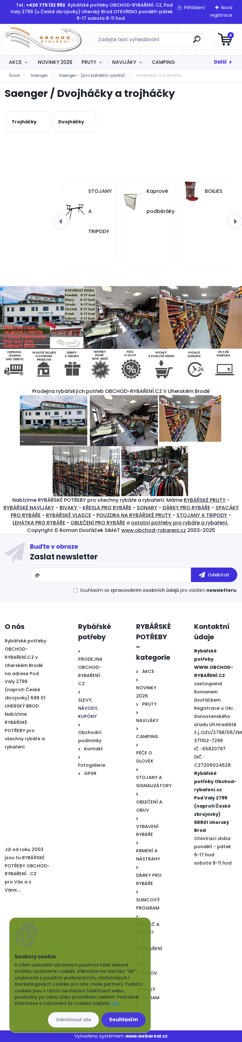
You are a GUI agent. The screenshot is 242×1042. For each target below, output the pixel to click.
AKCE (15, 62)
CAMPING (163, 62)
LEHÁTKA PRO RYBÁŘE (39, 522)
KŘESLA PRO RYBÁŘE (107, 507)
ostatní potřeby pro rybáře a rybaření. (179, 522)
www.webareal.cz (146, 1036)
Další (220, 62)
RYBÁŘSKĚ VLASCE (68, 515)
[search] (196, 42)
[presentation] (61, 221)
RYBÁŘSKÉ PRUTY (205, 500)
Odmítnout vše (73, 1020)
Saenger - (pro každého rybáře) (92, 75)
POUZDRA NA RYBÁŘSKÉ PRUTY (134, 515)
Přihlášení (194, 7)
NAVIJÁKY (124, 62)
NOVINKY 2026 (55, 62)
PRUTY (89, 62)
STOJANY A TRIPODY (201, 515)
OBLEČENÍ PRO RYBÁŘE (98, 522)
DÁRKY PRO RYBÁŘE (186, 507)
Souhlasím (123, 1019)
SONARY (147, 507)
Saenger (39, 75)
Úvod (14, 75)
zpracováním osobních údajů (145, 590)
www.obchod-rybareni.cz (153, 530)
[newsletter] (214, 575)
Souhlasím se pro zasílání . (158, 590)
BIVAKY (69, 507)
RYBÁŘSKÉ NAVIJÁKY (28, 507)
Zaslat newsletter (64, 557)
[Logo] (43, 39)
